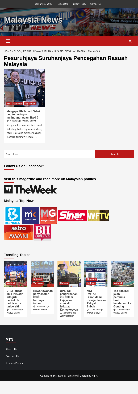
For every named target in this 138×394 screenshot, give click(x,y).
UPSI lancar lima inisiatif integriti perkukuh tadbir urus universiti (15, 298)
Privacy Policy (79, 3)
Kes (9, 104)
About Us (63, 3)
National (18, 104)
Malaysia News (33, 19)
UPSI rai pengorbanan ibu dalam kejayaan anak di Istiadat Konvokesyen (69, 300)
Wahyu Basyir (29, 121)
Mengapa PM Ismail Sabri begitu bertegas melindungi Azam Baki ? (23, 114)
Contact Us (96, 3)
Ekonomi (91, 279)
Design (84, 375)
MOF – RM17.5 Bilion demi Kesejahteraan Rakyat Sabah (96, 298)
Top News (38, 283)
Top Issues (30, 104)
